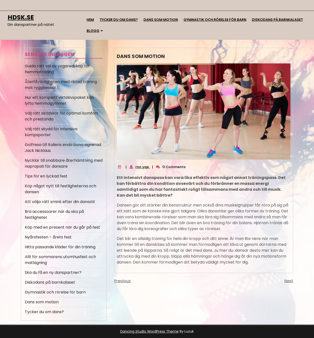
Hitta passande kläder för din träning (60, 247)
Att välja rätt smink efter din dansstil (60, 202)
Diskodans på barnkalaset (277, 19)
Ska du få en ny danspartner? (53, 272)
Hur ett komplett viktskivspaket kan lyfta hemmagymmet (59, 100)
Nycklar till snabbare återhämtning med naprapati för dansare (64, 163)
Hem (90, 19)
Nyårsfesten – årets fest (48, 237)
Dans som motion (161, 19)
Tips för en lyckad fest (46, 176)
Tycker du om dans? (119, 19)
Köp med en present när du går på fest (62, 227)
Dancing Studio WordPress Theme (149, 331)
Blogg (93, 30)
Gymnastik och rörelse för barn (214, 19)
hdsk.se (21, 17)
